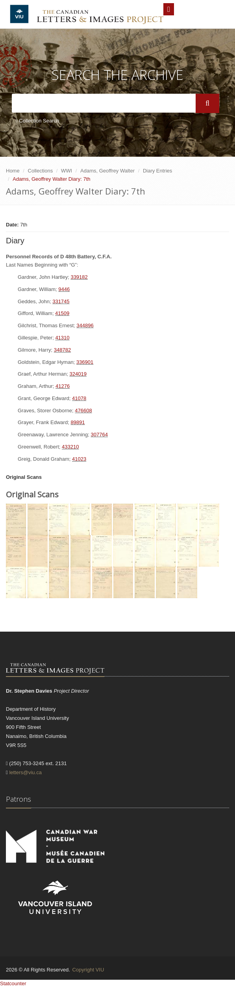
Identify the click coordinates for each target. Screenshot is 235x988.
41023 (79, 459)
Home (13, 171)
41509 (62, 313)
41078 (79, 398)
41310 (62, 338)
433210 (70, 447)
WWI (66, 171)
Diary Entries (157, 171)
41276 (63, 386)
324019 (78, 374)
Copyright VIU (88, 970)
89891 (77, 422)
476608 (83, 410)
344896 (84, 325)
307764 (99, 434)
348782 (62, 350)
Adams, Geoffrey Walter (107, 171)
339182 (78, 277)
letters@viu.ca (25, 772)
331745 (60, 301)
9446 (64, 289)
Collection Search (37, 121)
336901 (84, 362)
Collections (40, 171)
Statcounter (13, 983)
